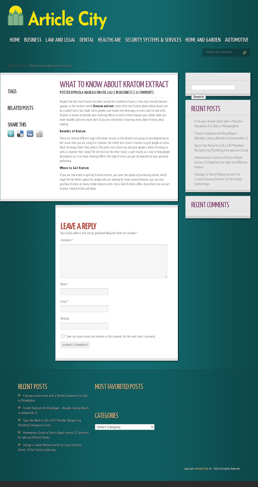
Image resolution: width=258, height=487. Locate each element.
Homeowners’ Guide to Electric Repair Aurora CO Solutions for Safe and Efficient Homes (221, 162)
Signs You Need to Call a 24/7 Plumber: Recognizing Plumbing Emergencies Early (221, 147)
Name (64, 290)
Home (15, 40)
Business (33, 40)
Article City (202, 474)
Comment (66, 240)
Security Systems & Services (153, 40)
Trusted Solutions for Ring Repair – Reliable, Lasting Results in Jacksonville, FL (221, 135)
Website (64, 324)
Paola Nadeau (85, 93)
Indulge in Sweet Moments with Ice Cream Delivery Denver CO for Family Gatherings (218, 179)
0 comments (145, 93)
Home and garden (203, 40)
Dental (87, 40)
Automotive (237, 40)
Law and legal (61, 40)
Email (64, 307)
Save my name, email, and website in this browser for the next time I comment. (110, 342)
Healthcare (109, 40)
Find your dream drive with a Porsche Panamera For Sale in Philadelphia (218, 123)
